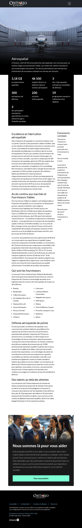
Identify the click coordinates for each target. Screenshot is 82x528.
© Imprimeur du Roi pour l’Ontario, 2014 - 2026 (23, 513)
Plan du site (53, 504)
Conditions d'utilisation (40, 504)
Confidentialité (24, 504)
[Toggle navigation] (69, 3)
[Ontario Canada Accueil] (18, 3)
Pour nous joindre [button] (41, 478)
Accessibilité (13, 504)
